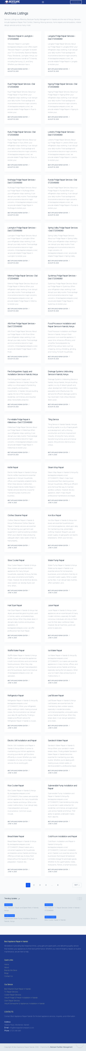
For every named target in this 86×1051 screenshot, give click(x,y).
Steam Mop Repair (57, 473)
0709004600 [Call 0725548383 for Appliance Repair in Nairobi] (76, 2)
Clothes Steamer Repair (19, 521)
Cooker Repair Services (12, 995)
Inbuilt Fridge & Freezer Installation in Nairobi (21, 998)
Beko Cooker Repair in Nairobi (55, 929)
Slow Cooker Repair (17, 566)
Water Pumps (9, 924)
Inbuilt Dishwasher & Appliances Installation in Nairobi (24, 1003)
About (6, 967)
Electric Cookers (50, 925)
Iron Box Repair (55, 521)
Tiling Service (54, 425)
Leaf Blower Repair (57, 701)
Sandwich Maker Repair (59, 746)
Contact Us (8, 976)
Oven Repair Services (12, 1001)
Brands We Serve (10, 970)
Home (6, 965)
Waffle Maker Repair (17, 656)
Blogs (6, 973)
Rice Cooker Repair (17, 791)
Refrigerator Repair (17, 701)
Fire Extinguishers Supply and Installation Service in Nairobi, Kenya (22, 377)
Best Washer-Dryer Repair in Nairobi (17, 989)
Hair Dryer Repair (16, 611)
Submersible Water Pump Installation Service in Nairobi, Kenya (20, 928)
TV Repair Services (11, 992)
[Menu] (43, 2)
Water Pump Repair (57, 566)
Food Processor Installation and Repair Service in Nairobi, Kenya (62, 326)
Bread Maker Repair (17, 842)
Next (77, 893)
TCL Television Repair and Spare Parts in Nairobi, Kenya (21, 917)
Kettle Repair (14, 473)
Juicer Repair (54, 611)
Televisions (8, 913)
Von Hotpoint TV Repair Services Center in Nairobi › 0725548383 (62, 917)
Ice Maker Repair (56, 656)
